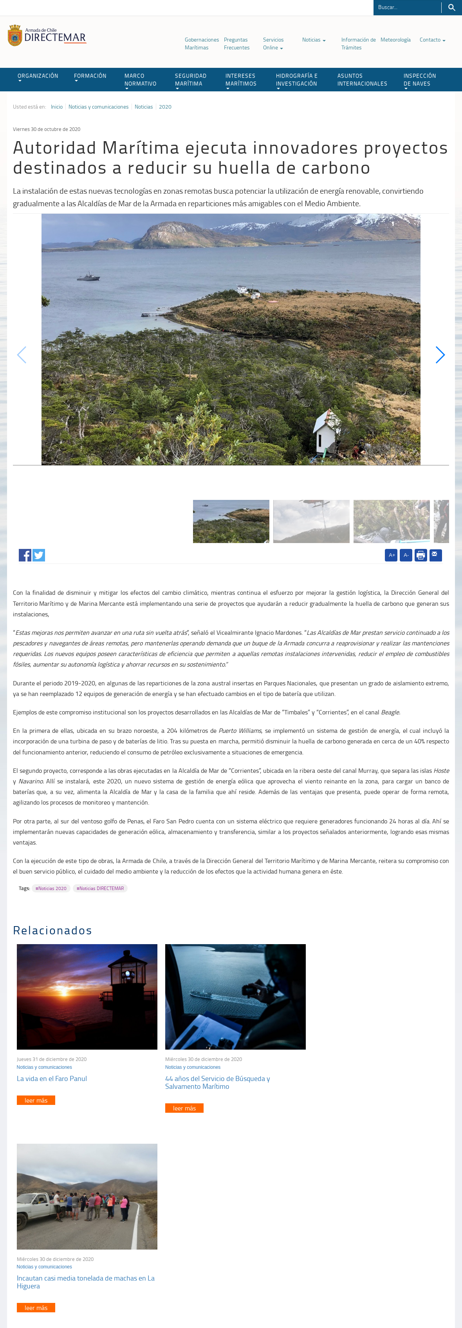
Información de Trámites (358, 43)
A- (406, 555)
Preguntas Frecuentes (237, 43)
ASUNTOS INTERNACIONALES (362, 79)
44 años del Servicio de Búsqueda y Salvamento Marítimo (214, 1079)
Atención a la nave (368, 1215)
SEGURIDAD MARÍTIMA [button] (191, 80)
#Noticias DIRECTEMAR (100, 888)
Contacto (433, 39)
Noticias (314, 39)
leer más (36, 1098)
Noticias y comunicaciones (99, 107)
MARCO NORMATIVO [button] (141, 80)
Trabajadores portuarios (374, 1225)
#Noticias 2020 (51, 888)
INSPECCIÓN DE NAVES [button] (420, 80)
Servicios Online (273, 43)
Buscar (451, 7)
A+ (392, 555)
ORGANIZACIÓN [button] (38, 77)
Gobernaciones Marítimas (202, 43)
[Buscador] (407, 6)
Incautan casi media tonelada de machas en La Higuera (372, 1079)
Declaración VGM (366, 1235)
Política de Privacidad (101, 1304)
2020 (165, 107)
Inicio (57, 107)
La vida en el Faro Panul (52, 1076)
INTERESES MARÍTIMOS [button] (241, 80)
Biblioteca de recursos (154, 1304)
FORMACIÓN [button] (90, 77)
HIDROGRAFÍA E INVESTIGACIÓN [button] (297, 80)
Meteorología (396, 39)
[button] (440, 354)
